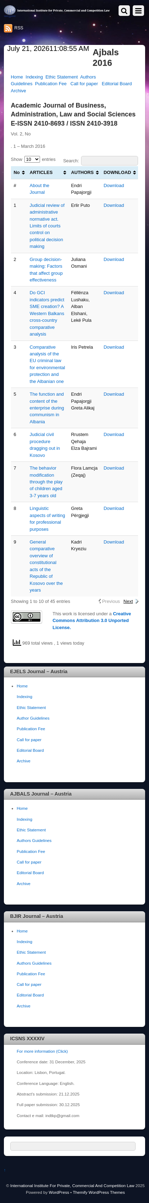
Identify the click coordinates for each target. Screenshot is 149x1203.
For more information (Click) (42, 1051)
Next (128, 601)
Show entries (33, 159)
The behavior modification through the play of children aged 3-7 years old (46, 481)
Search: (100, 160)
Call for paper (84, 83)
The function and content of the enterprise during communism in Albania (47, 407)
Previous (111, 601)
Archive (18, 90)
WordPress (59, 1192)
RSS (19, 27)
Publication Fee (51, 83)
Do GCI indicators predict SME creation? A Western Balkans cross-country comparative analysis (47, 313)
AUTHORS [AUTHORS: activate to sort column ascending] (82, 172)
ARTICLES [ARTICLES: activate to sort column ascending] (41, 172)
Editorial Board (117, 83)
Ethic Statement (61, 77)
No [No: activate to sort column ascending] (17, 172)
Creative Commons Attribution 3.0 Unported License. (92, 620)
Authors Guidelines (34, 840)
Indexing (34, 77)
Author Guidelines (33, 718)
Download (114, 185)
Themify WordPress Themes (99, 1192)
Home (17, 77)
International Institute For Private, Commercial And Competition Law (72, 1185)
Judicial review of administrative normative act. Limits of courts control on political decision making (47, 226)
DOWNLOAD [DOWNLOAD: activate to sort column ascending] (117, 172)
